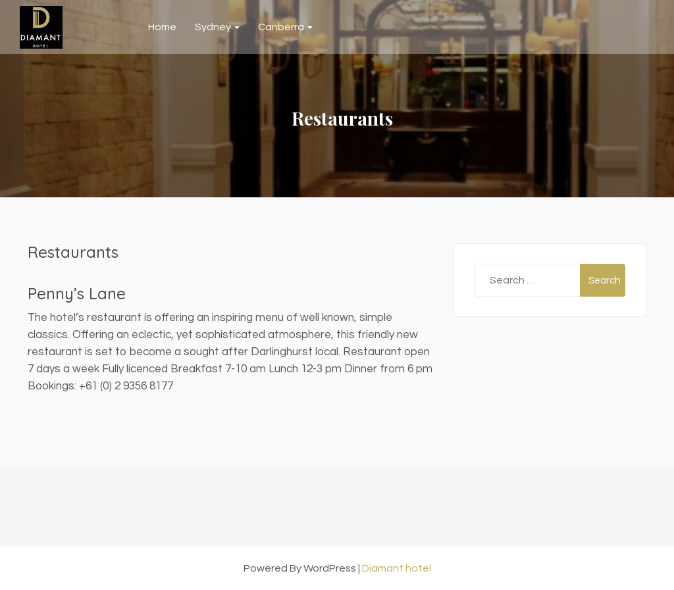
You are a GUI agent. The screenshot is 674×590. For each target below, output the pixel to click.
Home (162, 27)
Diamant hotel (396, 568)
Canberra (285, 27)
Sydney (217, 27)
